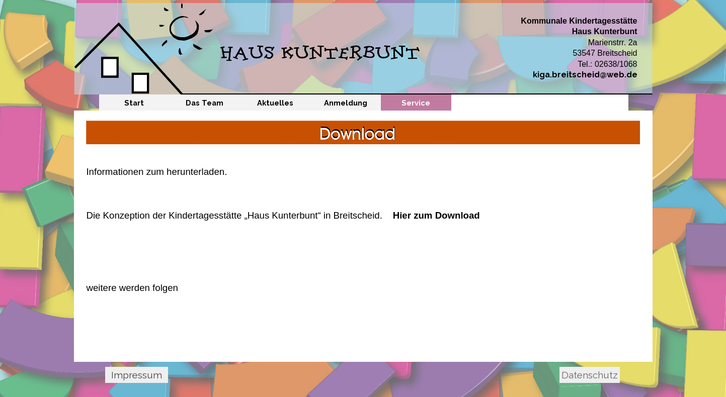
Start (134, 102)
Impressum (136, 374)
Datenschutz (589, 374)
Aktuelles (275, 102)
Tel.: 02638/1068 (607, 64)
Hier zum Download (436, 215)
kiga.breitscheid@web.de (585, 74)
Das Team (204, 102)
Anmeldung (345, 102)
